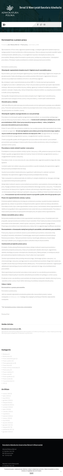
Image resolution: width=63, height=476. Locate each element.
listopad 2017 (7, 427)
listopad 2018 (7, 402)
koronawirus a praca (10, 307)
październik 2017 (7, 429)
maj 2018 (5, 414)
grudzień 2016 (7, 431)
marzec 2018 (6, 418)
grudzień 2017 (7, 425)
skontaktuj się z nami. (14, 297)
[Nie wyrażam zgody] (61, 471)
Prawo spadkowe (8, 376)
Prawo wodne (7, 379)
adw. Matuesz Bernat (13, 44)
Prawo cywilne (7, 361)
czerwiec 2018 (7, 411)
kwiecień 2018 (7, 416)
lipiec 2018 (6, 409)
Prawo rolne (6, 374)
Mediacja (5, 354)
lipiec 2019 (6, 396)
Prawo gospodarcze (8, 363)
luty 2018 (5, 420)
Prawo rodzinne (7, 372)
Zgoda (31, 473)
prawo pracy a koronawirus (24, 307)
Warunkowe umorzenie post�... (12, 329)
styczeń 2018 (6, 423)
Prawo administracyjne (9, 358)
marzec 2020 (6, 393)
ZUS (4, 383)
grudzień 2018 (7, 400)
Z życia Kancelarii (8, 381)
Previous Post (5, 314)
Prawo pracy (24, 44)
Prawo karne (6, 365)
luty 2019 (5, 398)
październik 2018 (7, 405)
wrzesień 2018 (7, 407)
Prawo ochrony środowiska (10, 367)
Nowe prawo (6, 356)
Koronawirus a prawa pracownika (13, 287)
